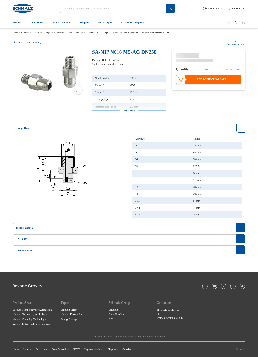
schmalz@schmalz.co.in (170, 317)
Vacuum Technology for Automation (48, 32)
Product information (236, 44)
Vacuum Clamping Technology (29, 319)
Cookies (126, 349)
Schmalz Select (69, 309)
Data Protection (60, 349)
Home (15, 32)
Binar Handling (117, 314)
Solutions (39, 22)
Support (87, 22)
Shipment (113, 349)
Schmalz (113, 309)
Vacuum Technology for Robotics (31, 314)
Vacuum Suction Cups (98, 32)
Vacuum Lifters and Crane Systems (32, 323)
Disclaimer (42, 349)
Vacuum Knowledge (71, 314)
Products (20, 22)
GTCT (76, 349)
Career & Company (134, 22)
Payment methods (93, 349)
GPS (111, 319)
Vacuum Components (76, 32)
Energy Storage (69, 319)
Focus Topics (107, 22)
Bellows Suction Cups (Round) (125, 32)
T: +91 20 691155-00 (168, 309)
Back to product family (27, 42)
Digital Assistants (63, 22)
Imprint (27, 349)
